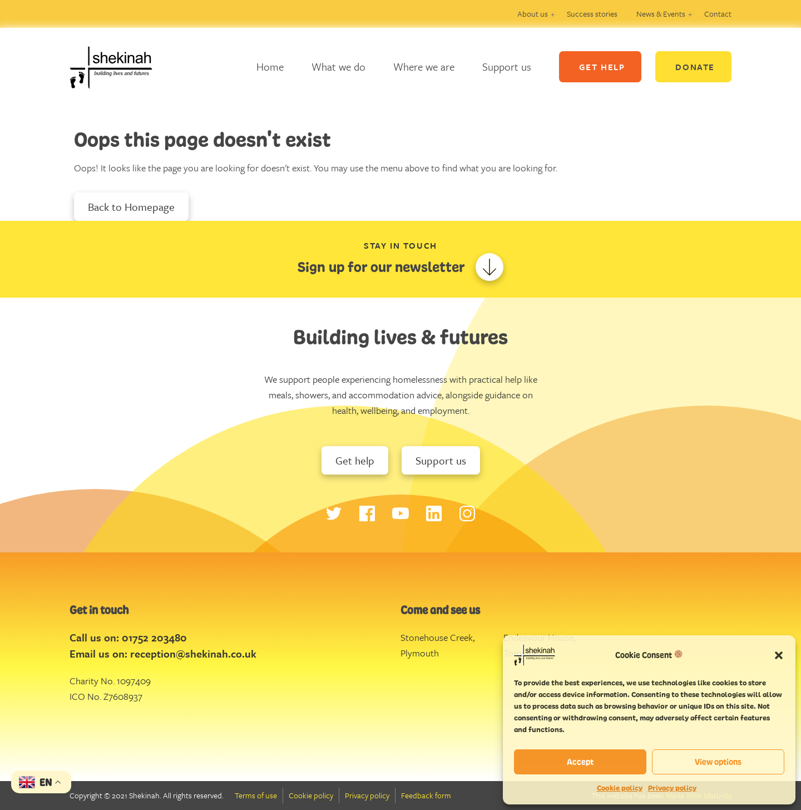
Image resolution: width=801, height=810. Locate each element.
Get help (354, 460)
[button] (778, 654)
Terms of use (256, 795)
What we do (338, 66)
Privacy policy (672, 788)
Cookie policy (619, 788)
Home (270, 66)
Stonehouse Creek (436, 637)
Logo (119, 67)
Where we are (423, 66)
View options (718, 762)
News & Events (660, 13)
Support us (506, 66)
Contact (717, 13)
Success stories (592, 13)
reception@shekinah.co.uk (193, 653)
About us (532, 13)
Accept (580, 762)
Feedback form (426, 795)
